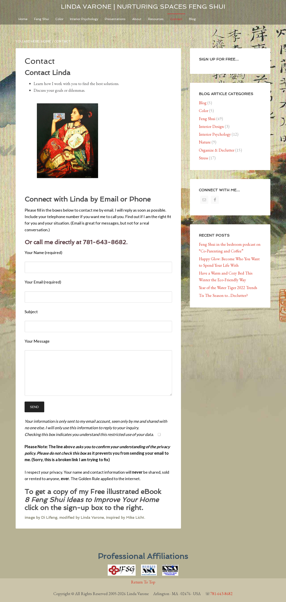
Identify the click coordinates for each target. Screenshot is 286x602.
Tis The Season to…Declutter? (223, 298)
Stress (203, 160)
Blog (202, 105)
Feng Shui (207, 121)
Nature (205, 145)
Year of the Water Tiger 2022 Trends (228, 290)
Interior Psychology (215, 137)
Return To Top (143, 584)
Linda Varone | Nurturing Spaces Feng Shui (143, 6)
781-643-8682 (221, 596)
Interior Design (211, 129)
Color (203, 113)
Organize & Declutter (216, 152)
